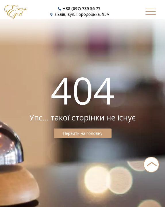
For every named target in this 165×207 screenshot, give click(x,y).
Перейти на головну (82, 133)
